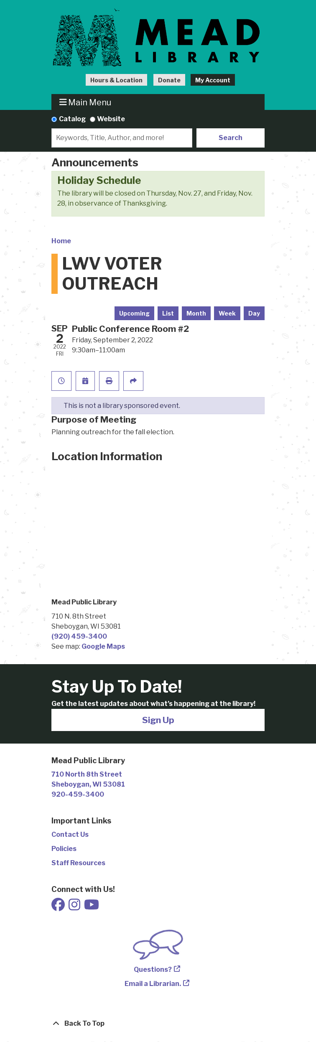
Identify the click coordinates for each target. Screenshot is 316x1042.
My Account (212, 80)
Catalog (72, 119)
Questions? (153, 969)
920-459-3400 (77, 794)
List (168, 313)
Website (111, 119)
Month (196, 313)
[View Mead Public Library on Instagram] (75, 907)
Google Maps (103, 646)
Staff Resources (78, 863)
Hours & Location (116, 80)
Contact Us (70, 834)
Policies (63, 849)
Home (61, 241)
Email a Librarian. (153, 984)
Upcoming (134, 313)
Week (227, 313)
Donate (169, 80)
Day (254, 313)
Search (230, 138)
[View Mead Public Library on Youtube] (91, 907)
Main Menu (85, 102)
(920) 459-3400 (79, 636)
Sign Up (158, 720)
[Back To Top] (158, 1023)
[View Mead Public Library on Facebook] (58, 907)
